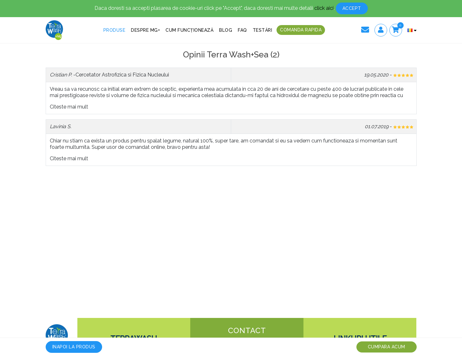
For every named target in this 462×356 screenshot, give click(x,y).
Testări (262, 30)
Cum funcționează (189, 30)
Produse (114, 30)
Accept (351, 8)
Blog (225, 30)
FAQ (242, 30)
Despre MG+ (145, 30)
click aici (324, 8)
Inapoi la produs (73, 346)
